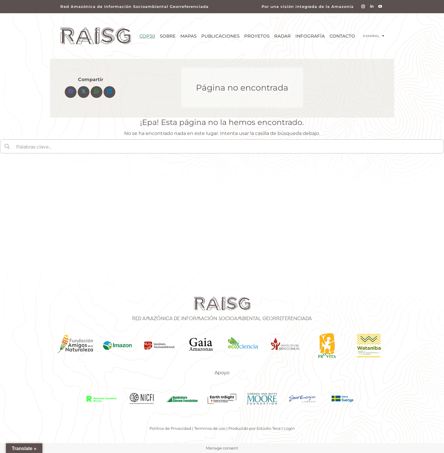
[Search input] (228, 146)
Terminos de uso (209, 428)
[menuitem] (373, 36)
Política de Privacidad (170, 428)
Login (289, 428)
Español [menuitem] (371, 36)
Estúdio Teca (269, 428)
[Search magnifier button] (7, 146)
